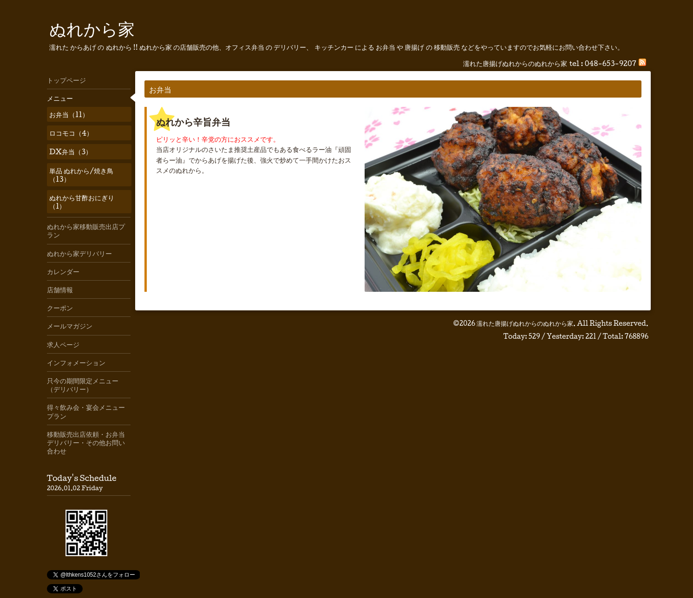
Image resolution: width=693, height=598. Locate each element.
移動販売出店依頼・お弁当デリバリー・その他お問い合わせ (86, 442)
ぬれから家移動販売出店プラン (86, 230)
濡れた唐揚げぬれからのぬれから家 (525, 323)
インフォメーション (76, 362)
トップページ (66, 80)
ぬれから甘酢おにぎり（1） (81, 201)
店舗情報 (60, 289)
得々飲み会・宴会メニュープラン (86, 411)
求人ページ (63, 344)
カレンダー (63, 271)
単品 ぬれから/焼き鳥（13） (81, 174)
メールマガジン (69, 326)
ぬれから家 (92, 28)
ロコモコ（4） (71, 133)
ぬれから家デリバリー (79, 253)
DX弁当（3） (70, 151)
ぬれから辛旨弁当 (193, 122)
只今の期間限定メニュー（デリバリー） (82, 384)
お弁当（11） (69, 114)
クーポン (60, 307)
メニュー (60, 98)
